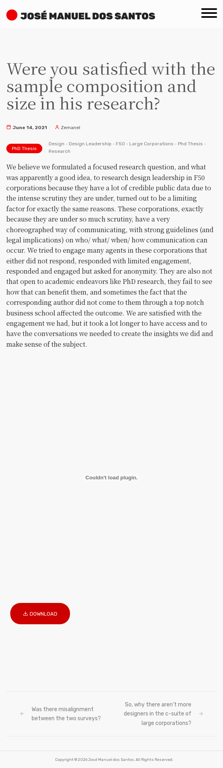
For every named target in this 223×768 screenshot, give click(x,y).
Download (43, 614)
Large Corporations (151, 143)
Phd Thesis (190, 143)
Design (56, 143)
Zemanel (67, 127)
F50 (120, 143)
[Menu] (209, 10)
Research (59, 151)
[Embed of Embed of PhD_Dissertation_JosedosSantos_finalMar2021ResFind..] (111, 477)
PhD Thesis (24, 148)
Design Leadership (90, 143)
